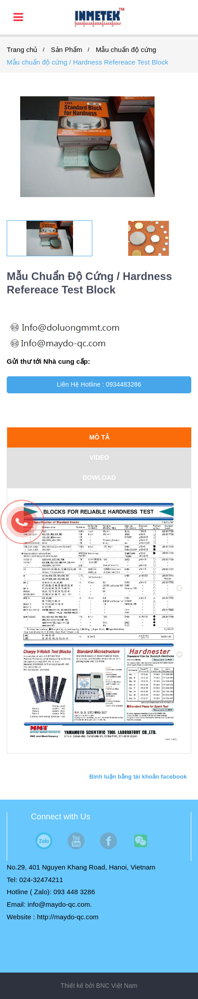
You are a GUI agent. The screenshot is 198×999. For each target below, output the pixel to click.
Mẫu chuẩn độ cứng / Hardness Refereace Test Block (87, 62)
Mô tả (99, 437)
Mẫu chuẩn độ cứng (126, 49)
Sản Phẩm (66, 49)
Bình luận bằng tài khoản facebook (138, 776)
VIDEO (99, 457)
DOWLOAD (99, 477)
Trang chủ (22, 49)
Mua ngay (99, 405)
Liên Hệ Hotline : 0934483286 (99, 384)
